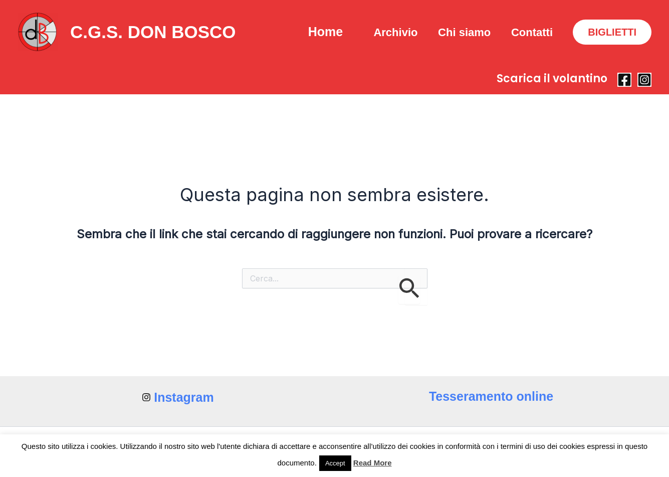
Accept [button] (335, 463)
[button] (612, 32)
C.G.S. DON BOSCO (153, 32)
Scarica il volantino (552, 78)
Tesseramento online (491, 396)
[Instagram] (644, 80)
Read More (372, 462)
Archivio (391, 32)
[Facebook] (624, 80)
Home (318, 32)
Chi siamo (461, 32)
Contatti (531, 32)
